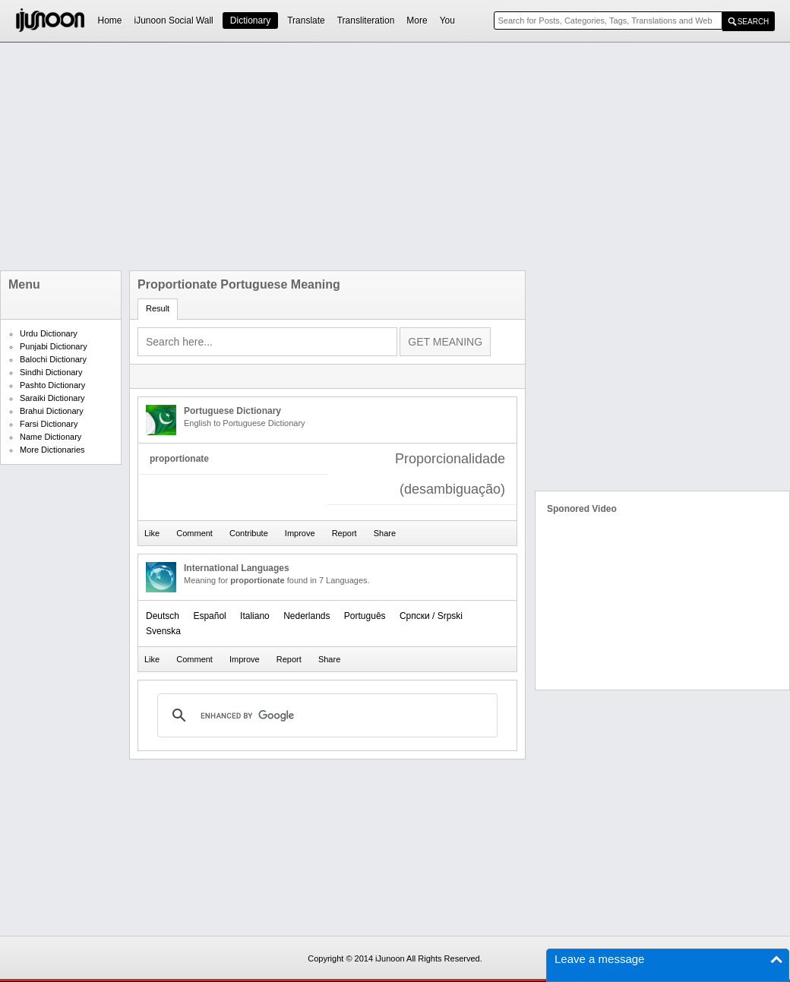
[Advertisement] (286, 156)
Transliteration (366, 20)
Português (365, 616)
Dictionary (250, 20)
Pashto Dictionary (52, 385)
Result (157, 308)
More (416, 20)
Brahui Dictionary (52, 410)
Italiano (255, 616)
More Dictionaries (52, 449)
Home (110, 20)
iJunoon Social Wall (173, 20)
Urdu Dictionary (48, 333)
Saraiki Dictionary (52, 398)
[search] (325, 715)
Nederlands (306, 616)
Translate (306, 20)
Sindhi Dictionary (51, 372)
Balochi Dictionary (53, 359)
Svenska (163, 631)
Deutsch (162, 616)
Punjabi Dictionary (53, 346)
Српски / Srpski (431, 616)
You (447, 20)
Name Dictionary (50, 436)
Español (209, 616)
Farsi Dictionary (48, 423)
